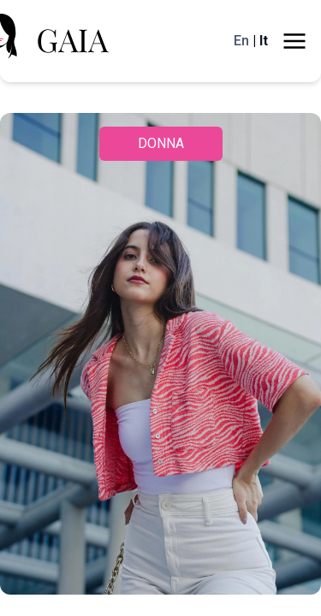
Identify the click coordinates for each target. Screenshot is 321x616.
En (234, 41)
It (262, 41)
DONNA (160, 143)
